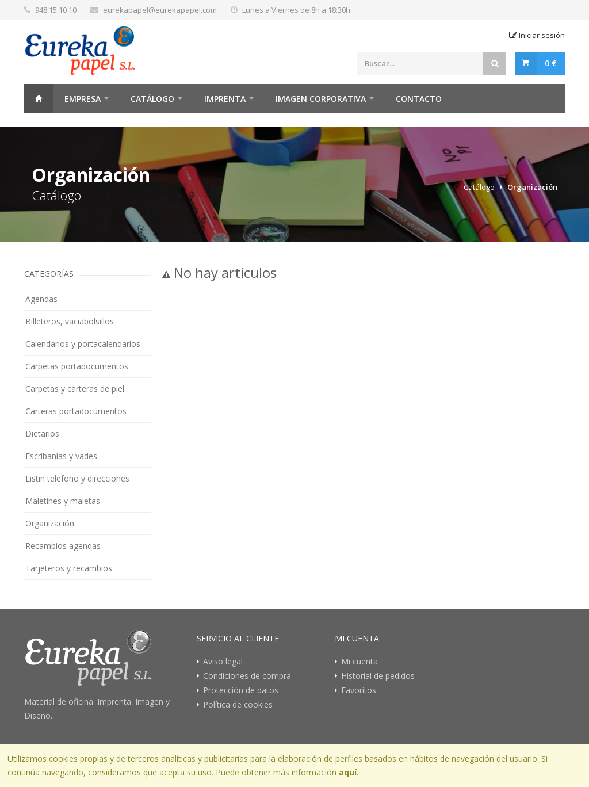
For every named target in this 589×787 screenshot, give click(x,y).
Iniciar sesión (537, 35)
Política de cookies (238, 705)
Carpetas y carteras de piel (74, 388)
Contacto (419, 98)
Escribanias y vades (61, 455)
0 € (551, 63)
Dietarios (42, 433)
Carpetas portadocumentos (76, 366)
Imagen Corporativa (321, 98)
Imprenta (225, 98)
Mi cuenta (359, 661)
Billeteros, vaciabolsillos (69, 321)
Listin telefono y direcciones (77, 478)
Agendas (41, 298)
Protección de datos (240, 690)
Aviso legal (223, 661)
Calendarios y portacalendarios (82, 343)
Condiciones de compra (247, 676)
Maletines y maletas (62, 500)
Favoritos (358, 690)
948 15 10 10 (56, 10)
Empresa (82, 98)
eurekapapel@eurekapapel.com (160, 10)
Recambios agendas (63, 545)
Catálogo (152, 98)
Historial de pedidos (378, 676)
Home (38, 98)
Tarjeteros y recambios (68, 568)
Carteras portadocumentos (76, 411)
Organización (532, 187)
